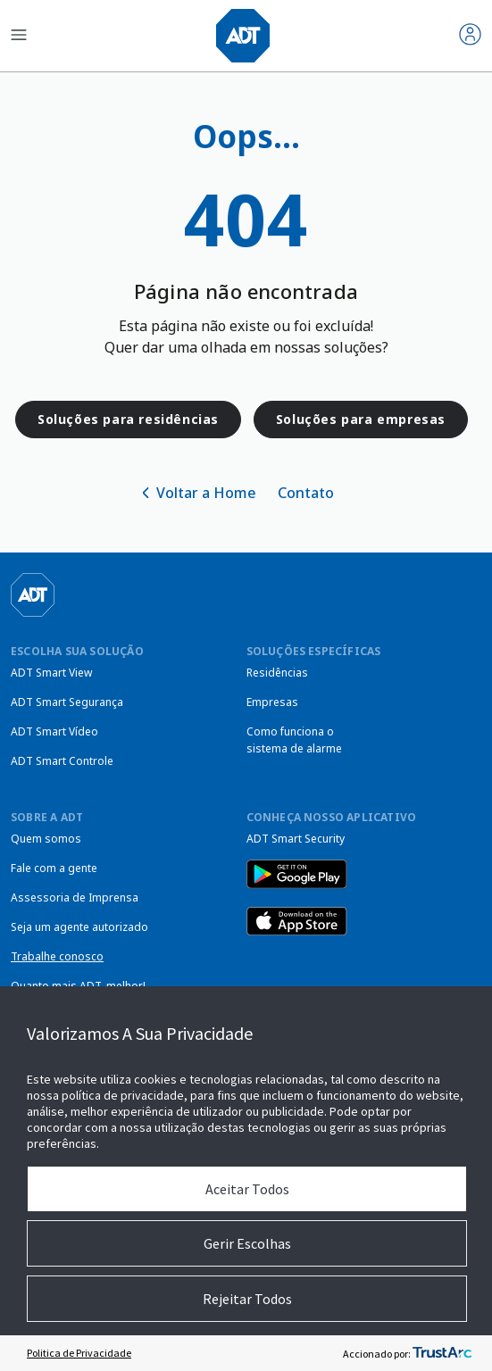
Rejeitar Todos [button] (247, 1299)
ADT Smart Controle (62, 761)
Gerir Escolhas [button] (247, 1243)
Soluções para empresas (361, 419)
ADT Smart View (51, 672)
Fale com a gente (54, 868)
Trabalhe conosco (57, 956)
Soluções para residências (128, 419)
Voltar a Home (206, 493)
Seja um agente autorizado (79, 927)
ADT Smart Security (295, 838)
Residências (277, 672)
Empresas (272, 702)
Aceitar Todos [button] (247, 1189)
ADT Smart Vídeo (54, 731)
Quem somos (46, 838)
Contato (306, 493)
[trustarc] (442, 1353)
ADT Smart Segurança (67, 702)
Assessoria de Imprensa (74, 897)
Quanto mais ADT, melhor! (78, 985)
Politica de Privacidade (79, 1352)
